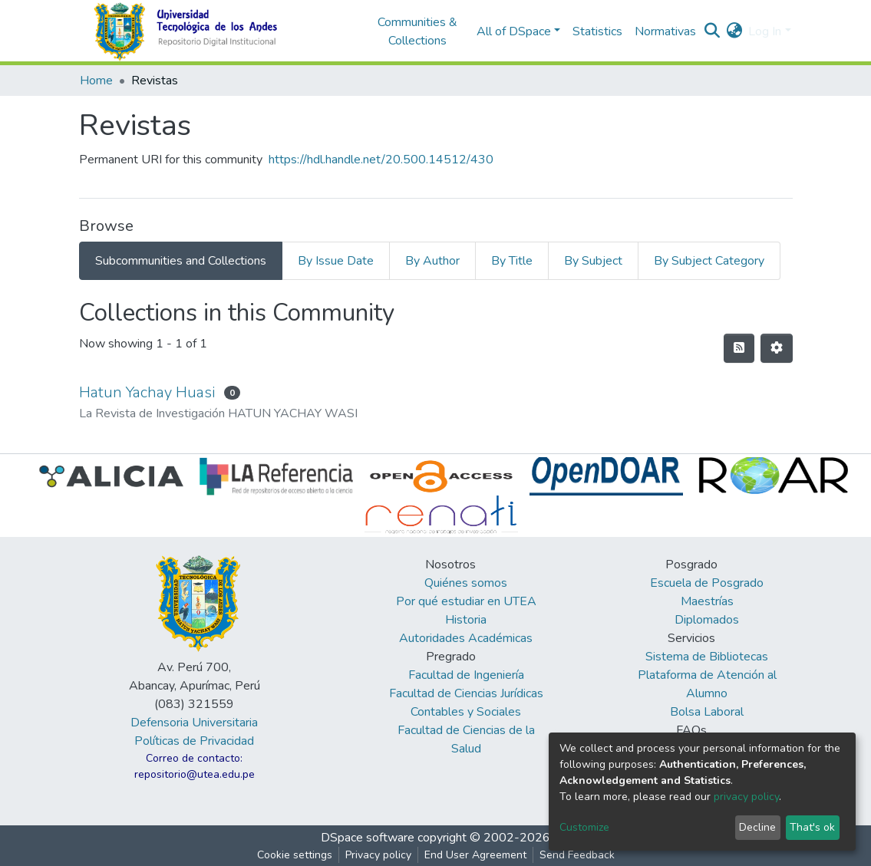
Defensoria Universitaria (194, 722)
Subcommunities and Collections (180, 260)
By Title (512, 260)
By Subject (593, 260)
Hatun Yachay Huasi (147, 392)
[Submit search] (711, 31)
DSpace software (367, 837)
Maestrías (707, 601)
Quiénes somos (465, 583)
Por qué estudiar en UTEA (466, 601)
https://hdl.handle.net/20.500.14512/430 (381, 159)
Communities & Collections (417, 31)
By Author (432, 260)
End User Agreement (475, 855)
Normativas (665, 31)
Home (96, 80)
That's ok (812, 827)
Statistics (597, 31)
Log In (764, 31)
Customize (584, 827)
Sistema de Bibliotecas (706, 656)
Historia (466, 619)
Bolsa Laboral (707, 711)
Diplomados (707, 619)
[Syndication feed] (739, 348)
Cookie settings (294, 855)
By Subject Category (709, 260)
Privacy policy (378, 855)
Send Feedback (577, 855)
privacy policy (746, 796)
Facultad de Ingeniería (466, 675)
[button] (734, 31)
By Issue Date (336, 260)
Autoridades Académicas (466, 638)
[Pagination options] (776, 348)
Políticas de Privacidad (194, 741)
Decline (757, 827)
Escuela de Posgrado (707, 583)
